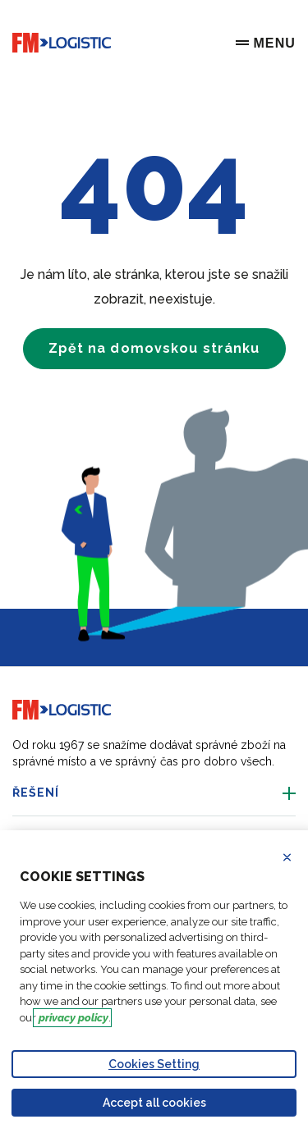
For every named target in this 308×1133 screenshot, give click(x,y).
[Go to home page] (61, 43)
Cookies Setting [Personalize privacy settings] (154, 1064)
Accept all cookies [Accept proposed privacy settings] (154, 1102)
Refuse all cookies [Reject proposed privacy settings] (297, 857)
